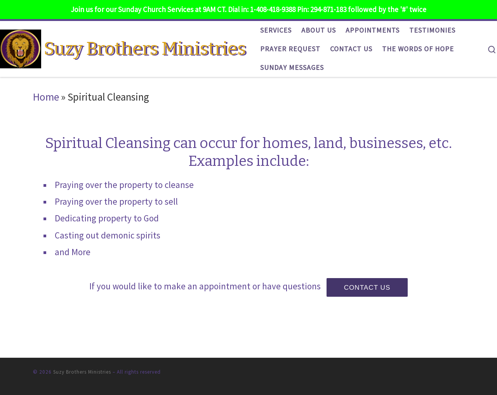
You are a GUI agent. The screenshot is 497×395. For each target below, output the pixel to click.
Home (46, 96)
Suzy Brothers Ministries (82, 372)
